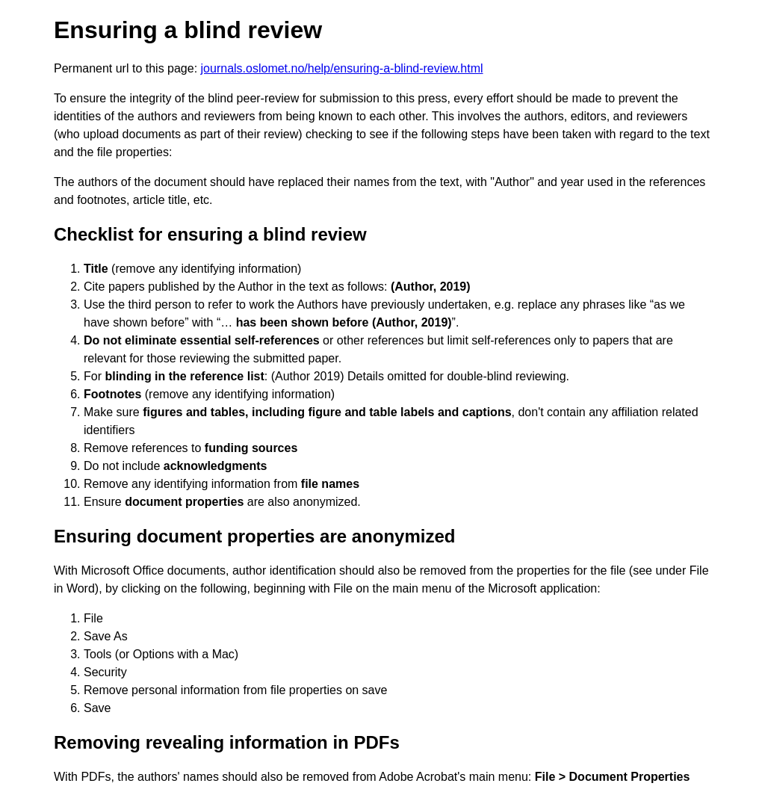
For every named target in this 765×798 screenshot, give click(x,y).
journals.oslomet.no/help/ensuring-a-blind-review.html (342, 68)
